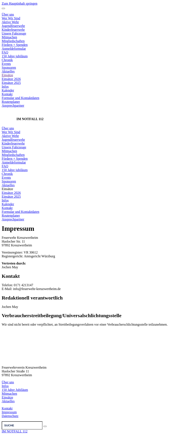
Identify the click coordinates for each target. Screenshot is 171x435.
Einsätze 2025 (11, 83)
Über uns (8, 128)
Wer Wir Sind (11, 132)
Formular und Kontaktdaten (20, 98)
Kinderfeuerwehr (13, 143)
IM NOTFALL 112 (14, 431)
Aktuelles (8, 71)
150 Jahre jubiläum (15, 56)
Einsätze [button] (7, 189)
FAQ (5, 52)
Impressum (9, 412)
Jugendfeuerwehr (13, 139)
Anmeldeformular (14, 48)
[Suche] (22, 425)
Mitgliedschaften (13, 41)
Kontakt (7, 94)
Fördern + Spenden (15, 45)
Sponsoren (9, 67)
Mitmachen (9, 151)
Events (6, 64)
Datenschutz (10, 416)
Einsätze (7, 75)
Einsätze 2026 (11, 79)
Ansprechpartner (13, 105)
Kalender (8, 90)
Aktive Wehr (10, 136)
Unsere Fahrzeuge (14, 147)
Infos (5, 86)
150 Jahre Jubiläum (15, 390)
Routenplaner (11, 101)
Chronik (7, 60)
